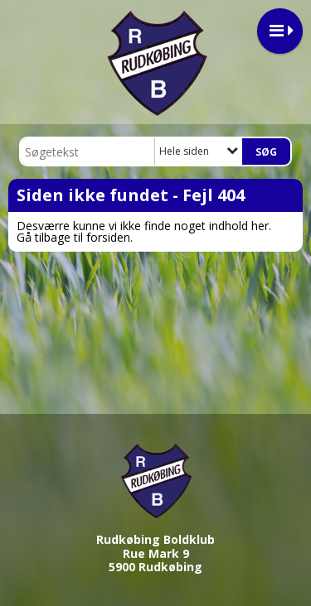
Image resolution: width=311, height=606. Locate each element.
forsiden (108, 237)
